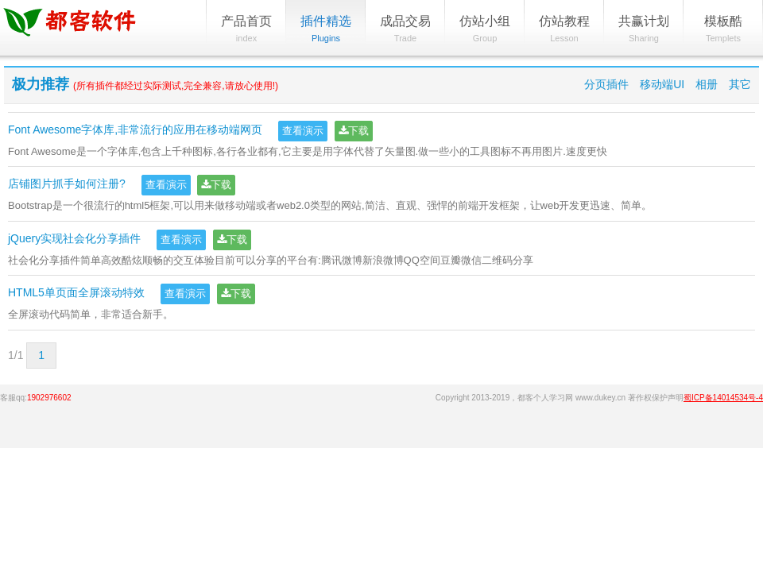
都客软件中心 (83, 28)
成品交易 (405, 29)
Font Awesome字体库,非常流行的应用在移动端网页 (135, 129)
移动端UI (662, 84)
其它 (740, 84)
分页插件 (606, 84)
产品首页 (246, 29)
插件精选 (325, 29)
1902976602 (49, 397)
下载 (354, 131)
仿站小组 (484, 29)
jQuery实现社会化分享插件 (74, 238)
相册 (706, 84)
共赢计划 (643, 29)
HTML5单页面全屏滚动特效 (76, 293)
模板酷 (723, 29)
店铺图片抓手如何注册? (67, 184)
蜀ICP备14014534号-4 (723, 397)
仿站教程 (564, 29)
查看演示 (302, 131)
